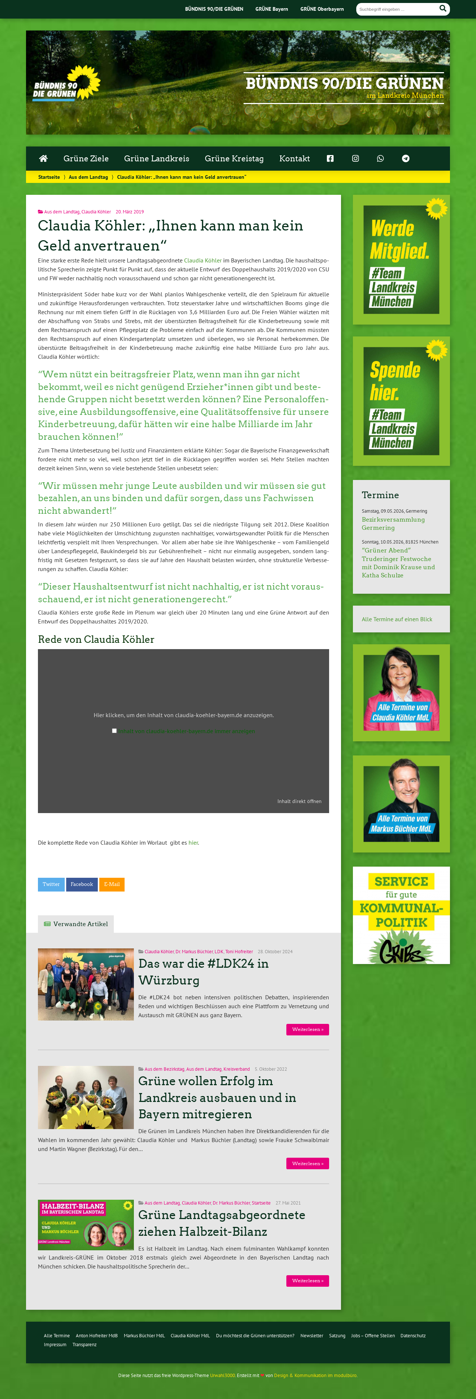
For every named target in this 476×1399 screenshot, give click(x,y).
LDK (219, 951)
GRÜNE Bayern (271, 8)
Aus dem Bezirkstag (164, 1069)
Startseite (49, 176)
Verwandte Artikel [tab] (81, 924)
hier (192, 842)
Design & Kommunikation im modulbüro (315, 1375)
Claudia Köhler (96, 212)
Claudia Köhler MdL (190, 1335)
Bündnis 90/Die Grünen (344, 84)
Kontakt (294, 159)
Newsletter (311, 1335)
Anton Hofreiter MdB (97, 1335)
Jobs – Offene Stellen (373, 1335)
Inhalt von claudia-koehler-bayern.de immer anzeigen (186, 731)
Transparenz (85, 1344)
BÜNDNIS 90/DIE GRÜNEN (214, 8)
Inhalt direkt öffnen (299, 801)
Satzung (337, 1335)
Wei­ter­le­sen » (308, 1029)
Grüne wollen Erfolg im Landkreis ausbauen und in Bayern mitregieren (217, 1098)
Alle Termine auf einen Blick (397, 619)
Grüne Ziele (86, 159)
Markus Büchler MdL (144, 1335)
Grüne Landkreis (156, 159)
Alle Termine (57, 1335)
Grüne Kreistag (234, 159)
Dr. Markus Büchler (194, 951)
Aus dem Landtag (88, 176)
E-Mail (112, 884)
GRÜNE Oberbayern (322, 8)
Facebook (82, 884)
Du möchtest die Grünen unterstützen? (255, 1335)
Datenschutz (413, 1335)
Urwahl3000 (222, 1375)
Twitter (51, 884)
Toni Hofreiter (239, 951)
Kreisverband (236, 1069)
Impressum (55, 1344)
